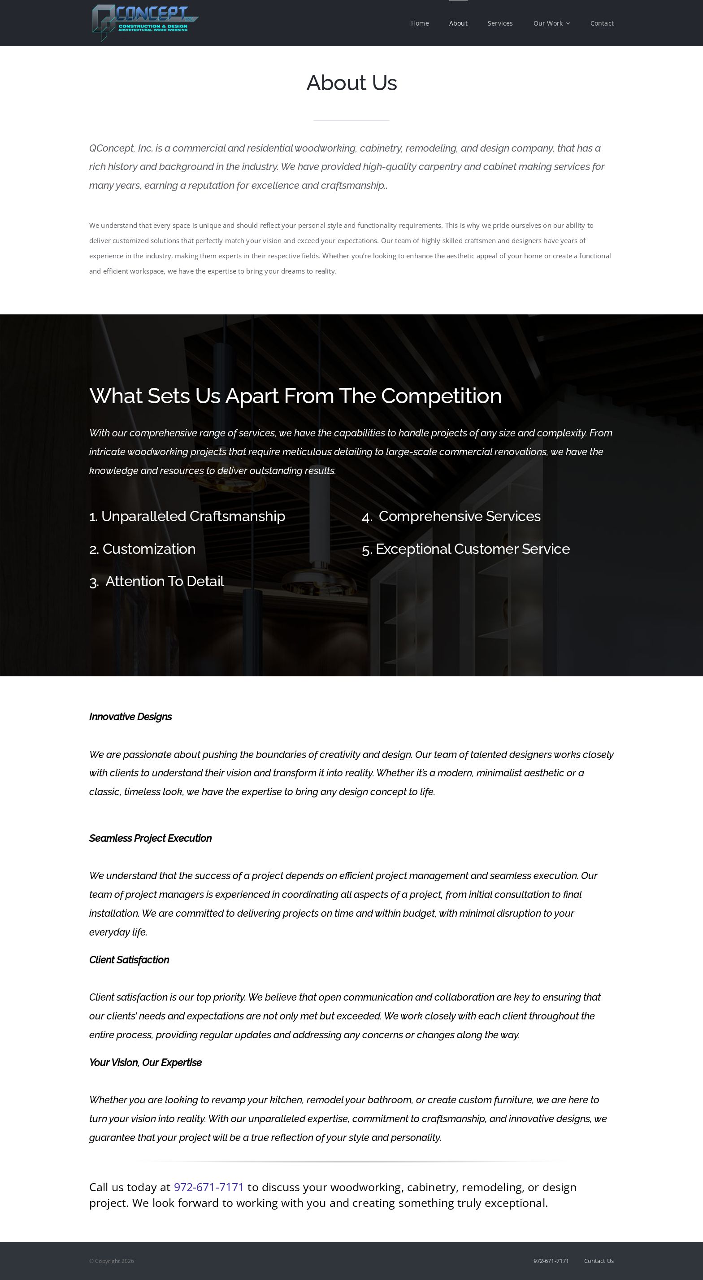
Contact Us (599, 1261)
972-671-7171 (209, 1186)
